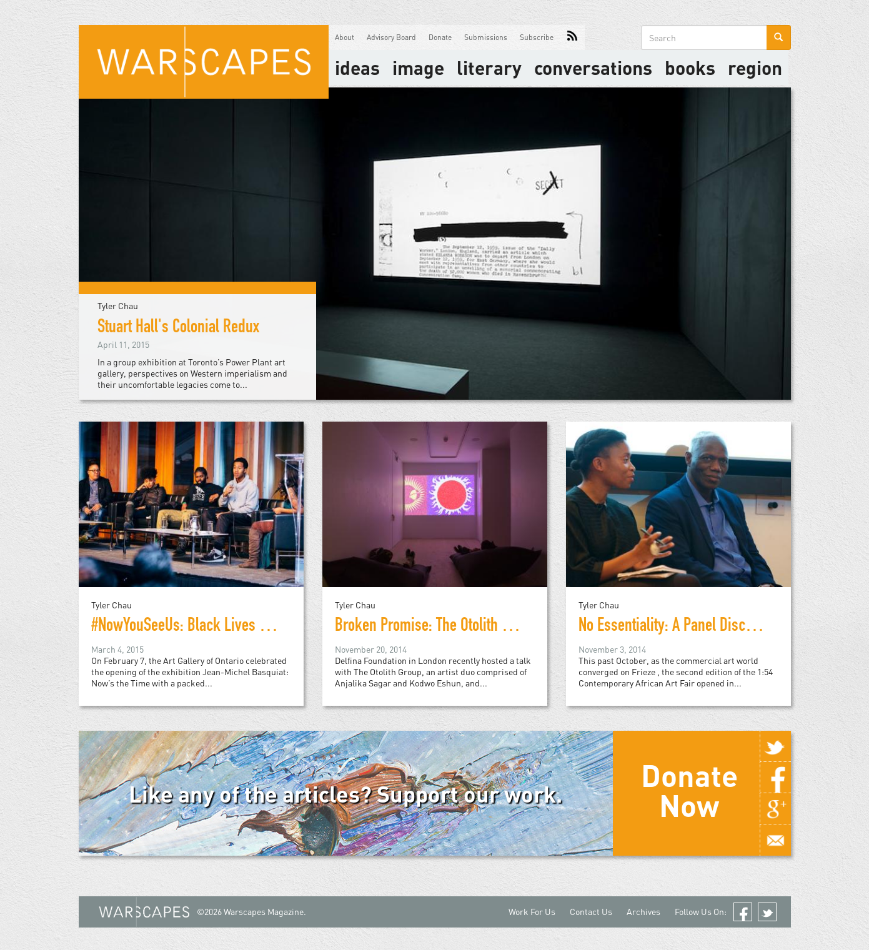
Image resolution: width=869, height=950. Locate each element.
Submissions (485, 37)
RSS (572, 37)
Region (755, 67)
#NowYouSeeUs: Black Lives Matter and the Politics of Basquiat (275, 627)
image (418, 67)
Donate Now (689, 790)
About (344, 37)
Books (690, 67)
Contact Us (591, 911)
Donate (440, 37)
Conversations (593, 67)
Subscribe (537, 37)
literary (489, 67)
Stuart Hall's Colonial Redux (178, 328)
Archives (643, 911)
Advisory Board (391, 37)
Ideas (357, 67)
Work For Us (532, 911)
